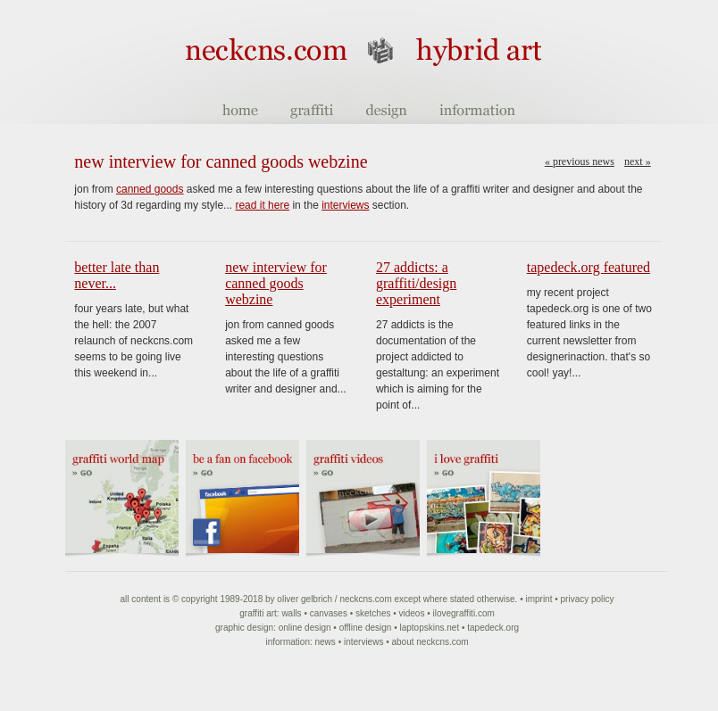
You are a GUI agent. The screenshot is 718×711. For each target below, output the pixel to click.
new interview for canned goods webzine (276, 283)
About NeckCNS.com (429, 642)
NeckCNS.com (365, 599)
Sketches (372, 613)
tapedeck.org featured (588, 267)
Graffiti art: (259, 613)
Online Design (305, 627)
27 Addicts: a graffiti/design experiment (416, 283)
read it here (262, 205)
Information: (288, 642)
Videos (412, 613)
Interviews (363, 642)
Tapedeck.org (493, 627)
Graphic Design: (245, 627)
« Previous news (579, 161)
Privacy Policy (587, 599)
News (325, 642)
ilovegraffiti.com (463, 613)
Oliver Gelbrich (304, 599)
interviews (345, 205)
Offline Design (365, 627)
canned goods (149, 189)
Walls (291, 613)
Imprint (538, 599)
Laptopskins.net (429, 627)
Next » (637, 161)
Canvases (328, 613)
